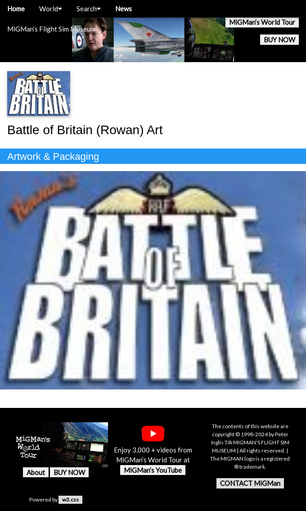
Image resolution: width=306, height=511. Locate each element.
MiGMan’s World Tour (262, 22)
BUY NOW (279, 40)
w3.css (70, 499)
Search (88, 9)
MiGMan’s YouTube (153, 470)
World (50, 9)
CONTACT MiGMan (250, 483)
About (36, 472)
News (123, 9)
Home (16, 9)
